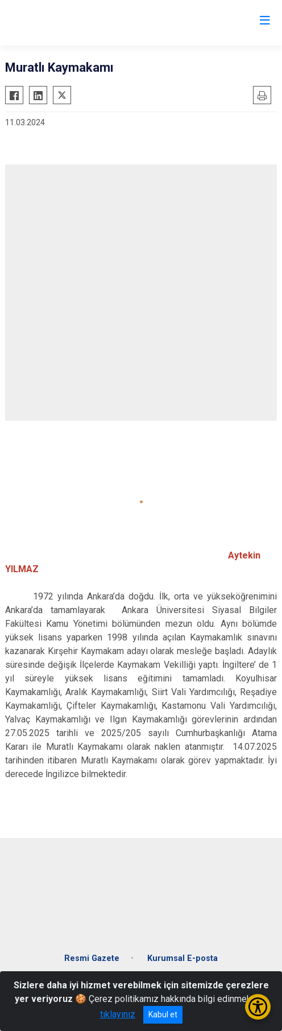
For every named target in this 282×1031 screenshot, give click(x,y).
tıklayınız (117, 1014)
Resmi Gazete (91, 958)
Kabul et (162, 1014)
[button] (141, 501)
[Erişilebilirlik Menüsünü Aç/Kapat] (258, 1007)
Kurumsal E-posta (182, 958)
